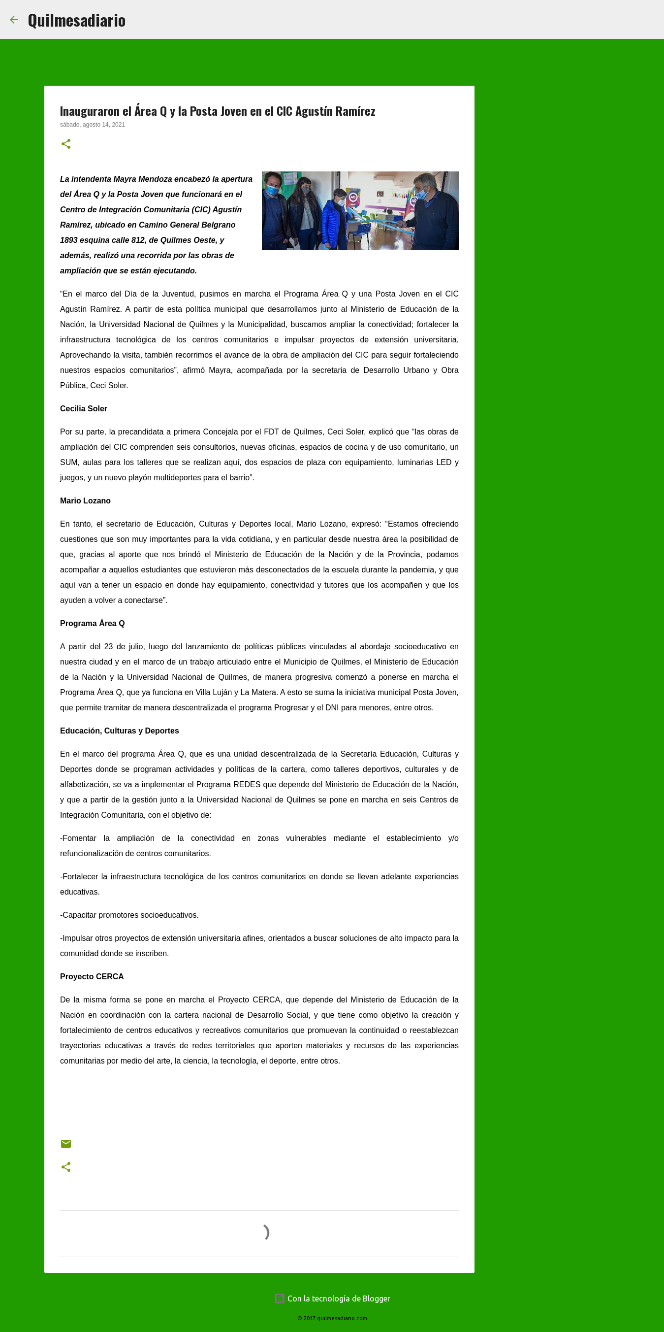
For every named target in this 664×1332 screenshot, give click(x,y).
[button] (66, 145)
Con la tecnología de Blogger (332, 1298)
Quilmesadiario (77, 19)
